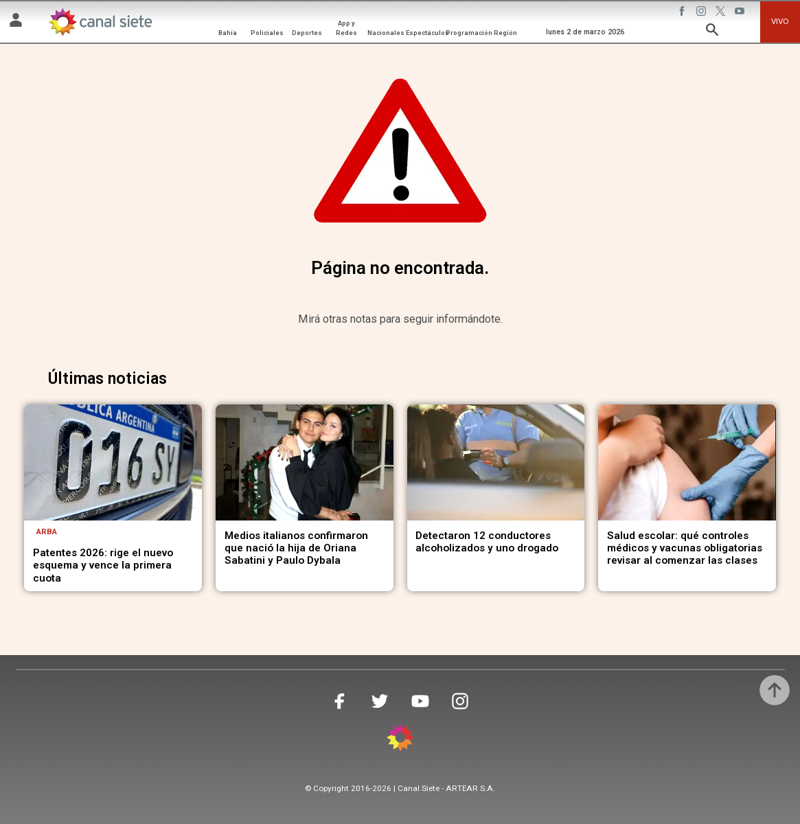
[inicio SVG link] (400, 740)
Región (505, 32)
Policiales (267, 32)
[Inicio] (100, 22)
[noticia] (113, 462)
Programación (469, 32)
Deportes (307, 32)
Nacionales (385, 32)
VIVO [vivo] (780, 21)
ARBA (46, 531)
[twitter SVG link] (722, 13)
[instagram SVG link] (702, 13)
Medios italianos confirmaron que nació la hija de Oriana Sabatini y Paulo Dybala (296, 547)
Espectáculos (427, 32)
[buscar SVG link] (712, 32)
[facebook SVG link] (683, 13)
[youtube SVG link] (741, 13)
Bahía (227, 32)
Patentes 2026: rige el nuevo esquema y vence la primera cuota (103, 565)
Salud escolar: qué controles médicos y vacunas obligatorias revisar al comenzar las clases (684, 547)
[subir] (774, 690)
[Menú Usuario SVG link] (16, 22)
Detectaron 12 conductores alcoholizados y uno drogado (486, 541)
